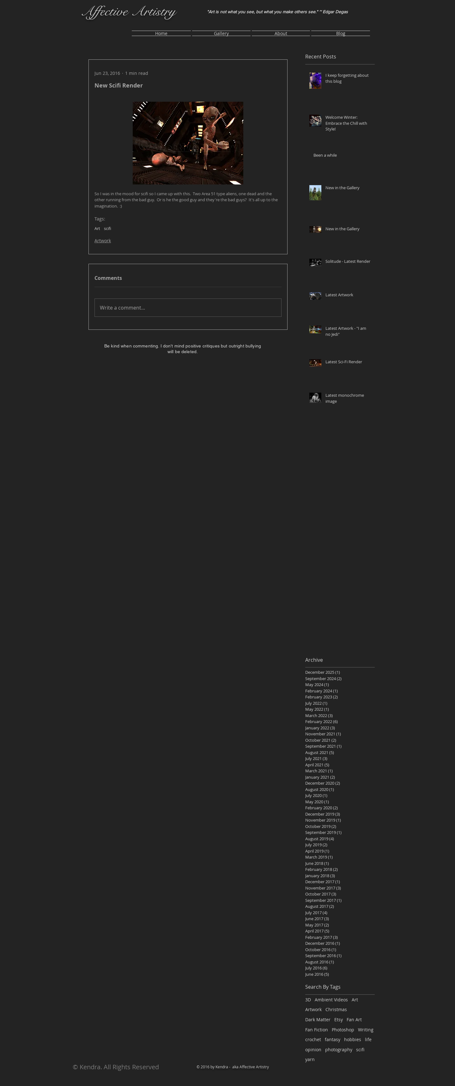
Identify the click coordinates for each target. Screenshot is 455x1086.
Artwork (102, 241)
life (368, 1039)
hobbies (352, 1039)
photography (338, 1050)
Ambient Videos (331, 1000)
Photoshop (343, 1030)
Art (97, 228)
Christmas (336, 1009)
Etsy (338, 1020)
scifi (107, 228)
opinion (313, 1050)
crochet (313, 1039)
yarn (310, 1059)
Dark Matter (318, 1020)
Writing (365, 1030)
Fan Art (354, 1020)
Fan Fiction (316, 1030)
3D (308, 1000)
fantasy (332, 1039)
